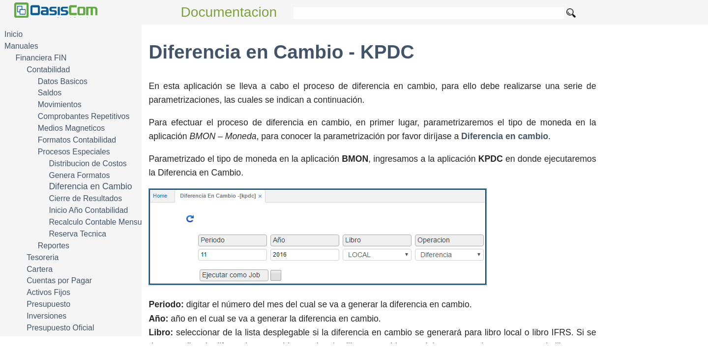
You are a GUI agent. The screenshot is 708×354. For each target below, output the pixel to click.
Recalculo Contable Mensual (98, 222)
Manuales (21, 46)
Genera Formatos (79, 175)
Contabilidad (48, 69)
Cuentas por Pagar (59, 280)
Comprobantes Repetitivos (84, 116)
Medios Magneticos (71, 128)
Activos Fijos (48, 292)
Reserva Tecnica (77, 234)
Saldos (49, 92)
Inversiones (46, 316)
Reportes (53, 245)
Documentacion (229, 12)
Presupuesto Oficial (60, 328)
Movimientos (60, 104)
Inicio (13, 34)
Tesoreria (43, 257)
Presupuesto (48, 304)
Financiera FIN (41, 58)
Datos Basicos (63, 81)
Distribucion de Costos (87, 163)
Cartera (40, 269)
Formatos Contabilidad (77, 140)
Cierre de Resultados (85, 198)
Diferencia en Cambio (90, 186)
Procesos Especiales (74, 152)
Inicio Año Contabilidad (88, 210)
